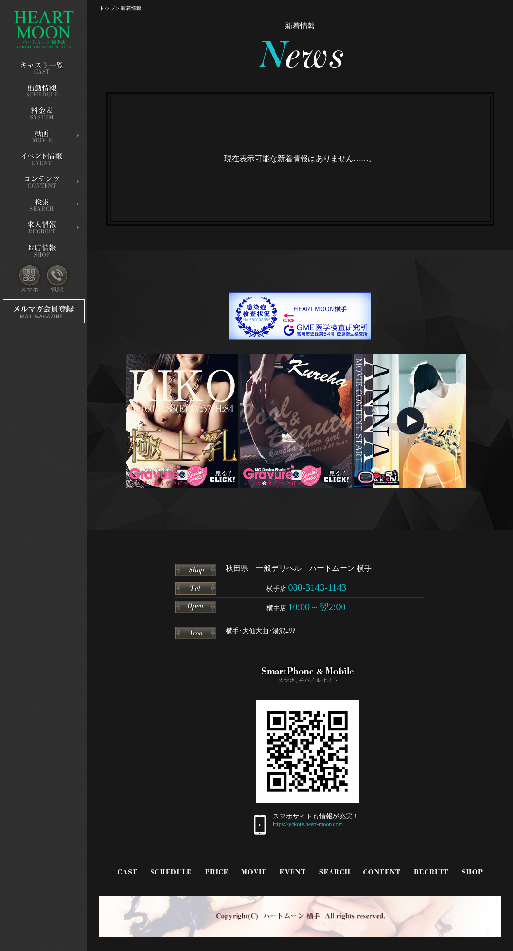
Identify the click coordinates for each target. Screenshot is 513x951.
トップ (107, 8)
